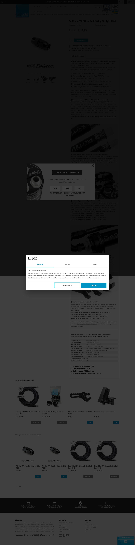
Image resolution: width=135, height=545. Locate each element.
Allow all (94, 285)
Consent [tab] (40, 264)
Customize (67, 285)
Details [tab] (67, 264)
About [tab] (95, 264)
